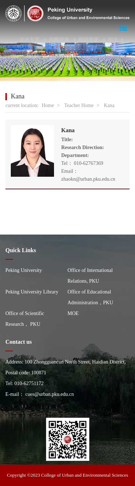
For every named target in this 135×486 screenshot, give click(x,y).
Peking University (23, 270)
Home (48, 105)
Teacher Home (79, 105)
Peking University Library (31, 292)
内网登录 (59, 40)
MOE (73, 313)
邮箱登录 (88, 40)
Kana (109, 105)
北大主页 (29, 40)
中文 (113, 40)
